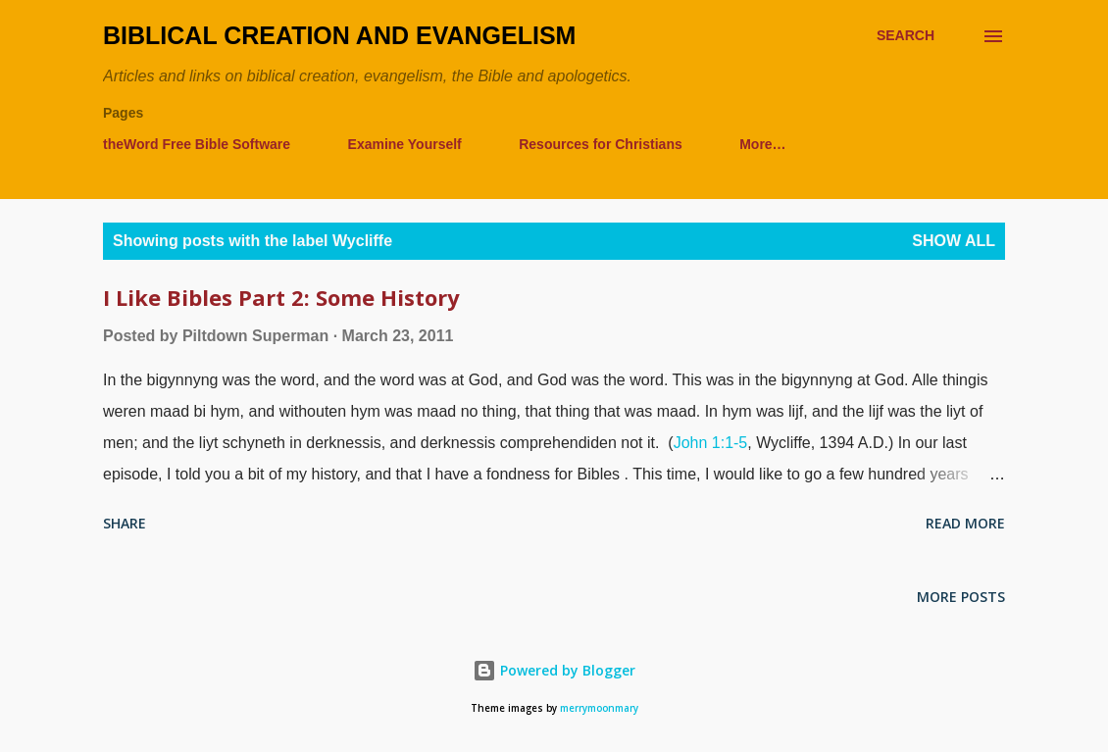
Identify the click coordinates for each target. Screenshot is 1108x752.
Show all (953, 240)
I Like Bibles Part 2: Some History (281, 297)
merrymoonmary (599, 708)
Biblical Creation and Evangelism (339, 35)
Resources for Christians (600, 144)
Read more (965, 523)
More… (762, 144)
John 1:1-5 (711, 442)
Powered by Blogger (554, 670)
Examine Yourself (405, 144)
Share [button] (124, 523)
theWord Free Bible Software (196, 144)
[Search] (905, 36)
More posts (961, 596)
